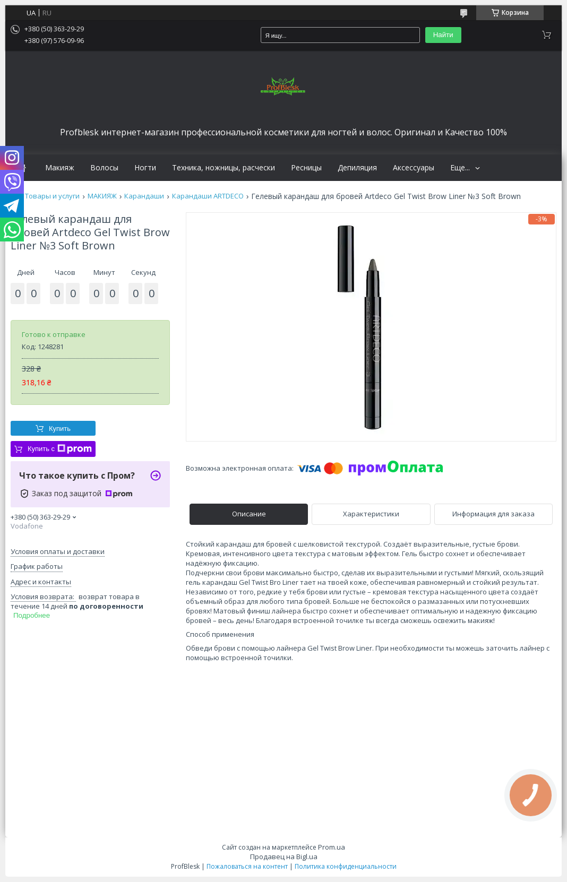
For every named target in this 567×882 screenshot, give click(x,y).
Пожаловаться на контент (247, 866)
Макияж (59, 167)
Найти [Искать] (443, 35)
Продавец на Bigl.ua (283, 856)
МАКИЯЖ (102, 196)
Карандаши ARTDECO (208, 196)
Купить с (60, 449)
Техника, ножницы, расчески (223, 167)
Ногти (145, 167)
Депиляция (357, 167)
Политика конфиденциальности (346, 866)
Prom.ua (331, 847)
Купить (60, 429)
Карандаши (144, 196)
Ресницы (306, 167)
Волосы (104, 167)
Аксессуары (413, 167)
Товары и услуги (52, 196)
